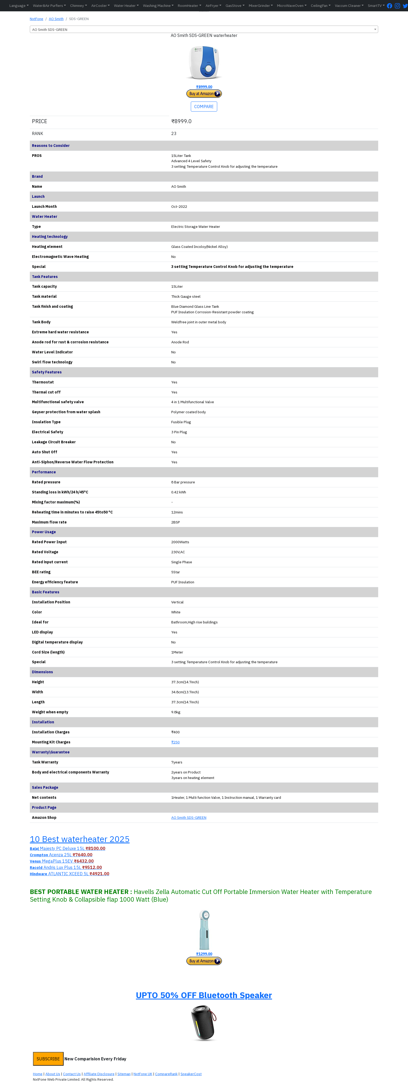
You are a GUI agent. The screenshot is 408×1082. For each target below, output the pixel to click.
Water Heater (125, 5)
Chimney (77, 5)
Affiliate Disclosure (99, 1073)
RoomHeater (188, 5)
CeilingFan (319, 5)
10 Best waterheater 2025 (80, 838)
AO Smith (56, 18)
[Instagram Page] (399, 5)
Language (18, 5)
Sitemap (124, 1073)
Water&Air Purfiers (48, 5)
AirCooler (99, 5)
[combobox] (204, 29)
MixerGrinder (259, 5)
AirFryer (212, 5)
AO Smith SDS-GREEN (188, 817)
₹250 (175, 742)
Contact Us (72, 1073)
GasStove (233, 5)
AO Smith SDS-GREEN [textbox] (49, 29)
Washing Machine (157, 5)
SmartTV (375, 5)
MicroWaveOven (290, 5)
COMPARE (204, 106)
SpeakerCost (191, 1073)
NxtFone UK (143, 1073)
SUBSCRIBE (48, 1058)
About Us (52, 1073)
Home (37, 1073)
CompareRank (166, 1073)
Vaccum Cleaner (348, 5)
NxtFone (36, 18)
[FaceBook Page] (391, 5)
